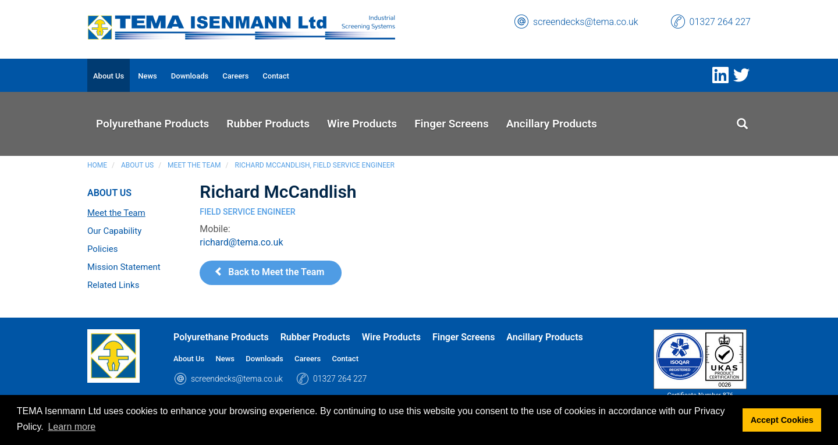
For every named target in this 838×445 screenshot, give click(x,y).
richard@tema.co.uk (241, 242)
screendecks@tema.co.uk (585, 21)
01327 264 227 (720, 21)
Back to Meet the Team (269, 271)
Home (97, 165)
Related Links (113, 285)
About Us (137, 165)
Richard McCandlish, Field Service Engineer (315, 165)
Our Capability (114, 231)
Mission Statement (124, 267)
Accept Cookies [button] (782, 420)
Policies (102, 249)
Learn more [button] (71, 427)
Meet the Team (194, 165)
